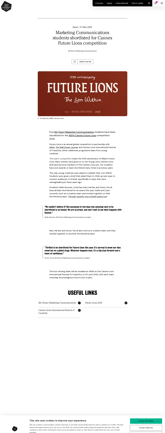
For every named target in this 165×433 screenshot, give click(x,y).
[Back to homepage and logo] (6, 6)
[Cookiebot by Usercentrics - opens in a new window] (15, 428)
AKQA (52, 147)
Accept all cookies (146, 405)
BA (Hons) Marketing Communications (74, 132)
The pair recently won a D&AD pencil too (87, 196)
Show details (121, 429)
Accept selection (146, 412)
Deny (146, 418)
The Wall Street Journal (67, 147)
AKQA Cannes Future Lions (82, 135)
